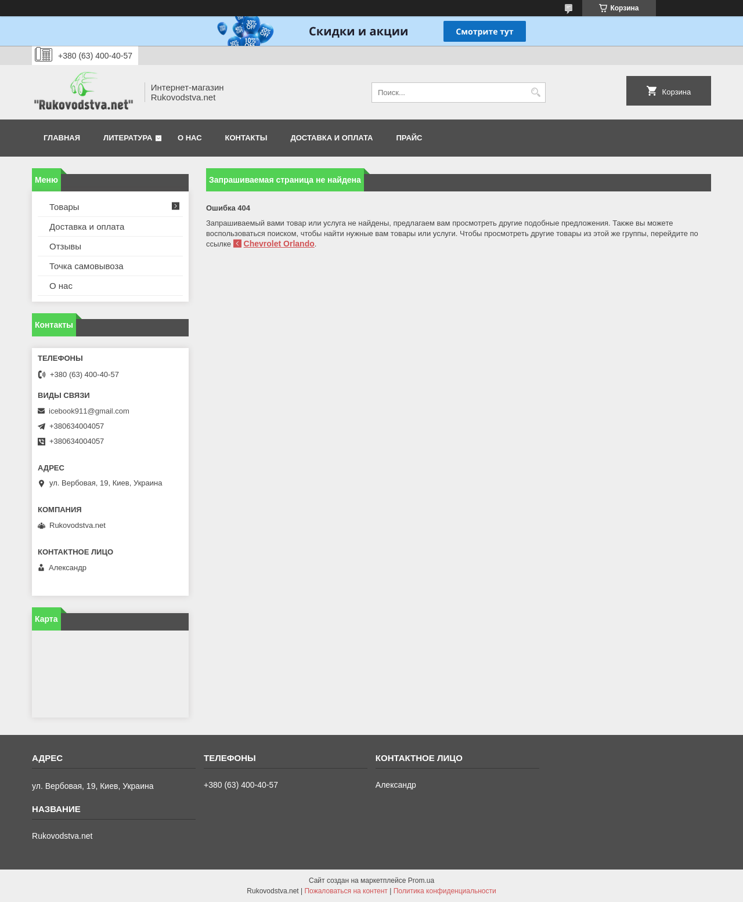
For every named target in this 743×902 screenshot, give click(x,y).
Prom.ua (421, 880)
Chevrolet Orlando (279, 243)
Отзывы (65, 246)
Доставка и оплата (331, 137)
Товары (64, 207)
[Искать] (535, 92)
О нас (190, 137)
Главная (62, 137)
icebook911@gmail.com (89, 411)
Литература (127, 137)
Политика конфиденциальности (445, 891)
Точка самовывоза (86, 266)
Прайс (409, 137)
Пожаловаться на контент (345, 891)
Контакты (246, 137)
